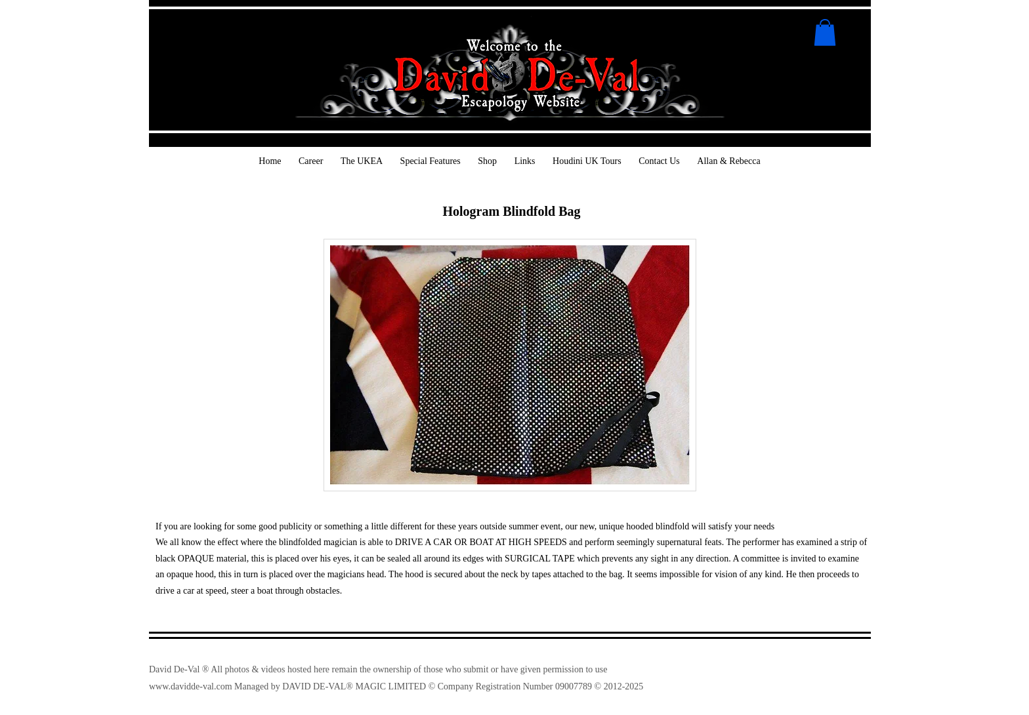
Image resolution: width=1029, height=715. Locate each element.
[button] (825, 32)
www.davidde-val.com (190, 686)
